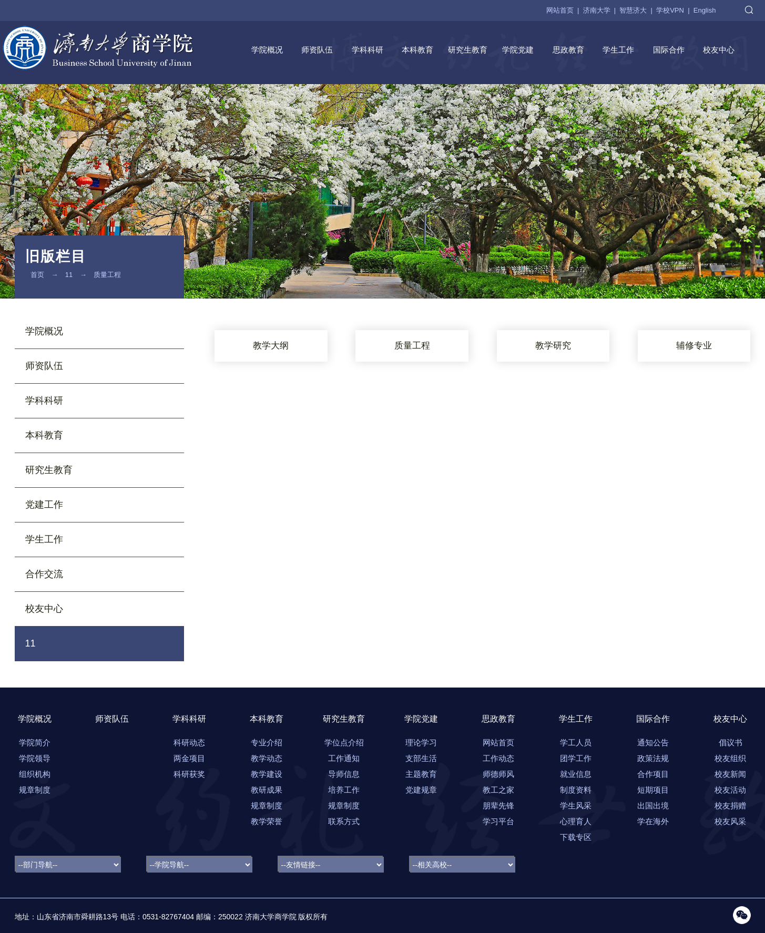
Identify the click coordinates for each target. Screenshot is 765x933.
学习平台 (498, 821)
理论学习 (421, 742)
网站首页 (560, 10)
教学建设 (266, 774)
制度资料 (575, 789)
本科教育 (417, 49)
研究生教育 (467, 49)
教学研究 (553, 346)
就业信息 (575, 774)
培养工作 (344, 789)
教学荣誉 (266, 821)
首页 (37, 275)
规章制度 (266, 805)
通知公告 (653, 742)
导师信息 (344, 774)
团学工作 (575, 758)
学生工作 (618, 49)
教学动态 (266, 758)
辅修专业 (694, 346)
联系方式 (344, 821)
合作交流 (44, 574)
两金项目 (189, 758)
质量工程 (107, 275)
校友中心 (719, 49)
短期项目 (653, 789)
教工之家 (498, 789)
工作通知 (344, 758)
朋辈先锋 (498, 805)
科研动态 (189, 742)
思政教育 (568, 49)
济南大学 (596, 10)
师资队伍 (317, 49)
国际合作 (669, 49)
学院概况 (267, 49)
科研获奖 (189, 774)
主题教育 (421, 774)
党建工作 (44, 504)
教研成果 (266, 789)
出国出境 (653, 805)
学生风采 (575, 805)
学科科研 (367, 49)
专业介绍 (266, 742)
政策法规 (653, 758)
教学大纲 (271, 346)
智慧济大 (633, 10)
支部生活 (421, 758)
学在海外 (653, 821)
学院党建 (518, 49)
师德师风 (498, 774)
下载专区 (575, 837)
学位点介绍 (344, 742)
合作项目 (653, 774)
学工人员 (575, 742)
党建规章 (421, 789)
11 (69, 275)
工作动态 (498, 758)
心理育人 (575, 821)
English (704, 10)
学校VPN (670, 10)
